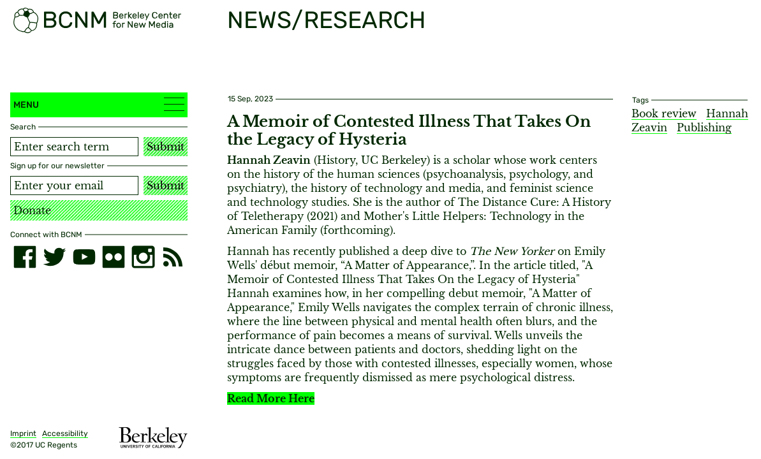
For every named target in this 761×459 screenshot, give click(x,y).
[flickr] (113, 257)
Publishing (704, 127)
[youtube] (84, 257)
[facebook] (25, 257)
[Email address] (74, 185)
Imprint (23, 433)
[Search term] (74, 146)
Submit (165, 146)
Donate (32, 210)
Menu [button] (98, 104)
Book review (664, 113)
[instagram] (143, 257)
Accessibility (65, 433)
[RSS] (173, 257)
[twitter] (54, 257)
